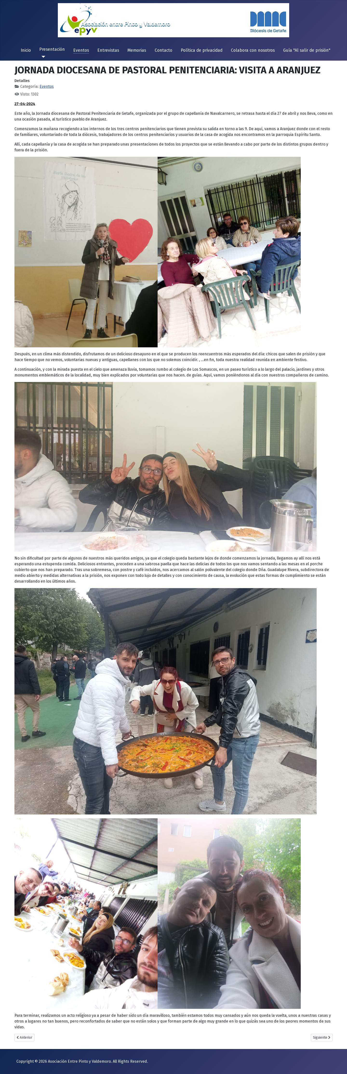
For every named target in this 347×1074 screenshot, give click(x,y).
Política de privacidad (201, 50)
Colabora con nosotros (253, 50)
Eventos (81, 50)
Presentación (52, 49)
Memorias (136, 50)
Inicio (26, 50)
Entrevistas (108, 50)
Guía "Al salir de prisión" (306, 50)
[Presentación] (42, 57)
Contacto (163, 50)
